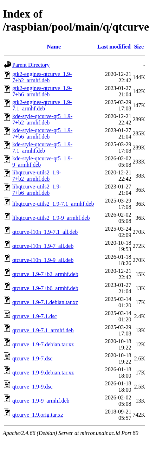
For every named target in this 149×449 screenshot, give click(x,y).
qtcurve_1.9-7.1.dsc (34, 316)
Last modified (114, 47)
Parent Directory (31, 65)
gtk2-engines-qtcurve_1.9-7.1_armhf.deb (42, 105)
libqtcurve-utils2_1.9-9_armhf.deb (51, 218)
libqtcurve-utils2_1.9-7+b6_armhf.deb (36, 190)
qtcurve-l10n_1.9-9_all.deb (42, 260)
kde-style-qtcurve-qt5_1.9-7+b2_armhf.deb (42, 119)
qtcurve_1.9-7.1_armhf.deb (43, 330)
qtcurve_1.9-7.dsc (32, 358)
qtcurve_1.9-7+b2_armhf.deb (45, 274)
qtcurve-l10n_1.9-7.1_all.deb (45, 232)
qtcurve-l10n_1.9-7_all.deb (42, 246)
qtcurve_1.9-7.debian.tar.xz (43, 344)
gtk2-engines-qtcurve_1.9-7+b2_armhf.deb (42, 77)
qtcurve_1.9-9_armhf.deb (41, 401)
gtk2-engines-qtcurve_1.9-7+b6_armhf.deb (42, 91)
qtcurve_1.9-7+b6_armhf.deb (45, 288)
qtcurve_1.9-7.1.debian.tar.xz (45, 302)
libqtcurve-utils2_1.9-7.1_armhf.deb (53, 204)
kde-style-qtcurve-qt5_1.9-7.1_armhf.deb (42, 147)
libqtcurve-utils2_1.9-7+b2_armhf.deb (36, 175)
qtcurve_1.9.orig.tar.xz (37, 415)
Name (54, 47)
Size (139, 47)
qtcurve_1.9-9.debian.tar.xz (43, 373)
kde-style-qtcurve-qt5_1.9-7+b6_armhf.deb (42, 133)
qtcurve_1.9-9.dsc (32, 387)
